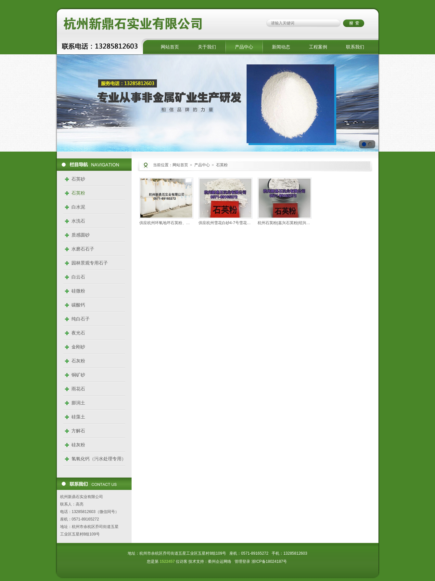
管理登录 (242, 561)
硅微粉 (78, 290)
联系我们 (355, 46)
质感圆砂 (80, 234)
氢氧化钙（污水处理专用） (98, 458)
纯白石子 (80, 318)
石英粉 (78, 193)
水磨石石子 (82, 248)
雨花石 (78, 388)
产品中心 (244, 46)
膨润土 (78, 402)
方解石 (78, 430)
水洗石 (78, 220)
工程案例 (318, 46)
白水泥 (78, 206)
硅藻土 (78, 416)
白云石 (78, 276)
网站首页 (170, 46)
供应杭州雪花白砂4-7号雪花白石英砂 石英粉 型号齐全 (245, 223)
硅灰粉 (78, 444)
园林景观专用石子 (89, 262)
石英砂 (78, 179)
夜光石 (78, 332)
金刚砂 (78, 346)
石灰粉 (78, 360)
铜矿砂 (78, 374)
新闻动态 (281, 46)
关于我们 (207, 46)
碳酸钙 (78, 304)
